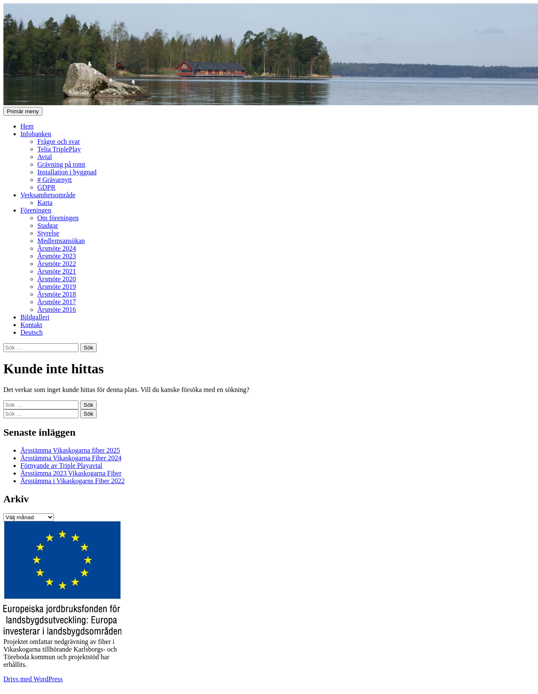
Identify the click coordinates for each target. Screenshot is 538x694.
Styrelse (48, 233)
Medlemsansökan (61, 240)
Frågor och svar (58, 141)
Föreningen (35, 210)
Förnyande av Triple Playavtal (61, 465)
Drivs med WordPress (33, 679)
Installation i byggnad (67, 172)
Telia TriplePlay (59, 149)
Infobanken (35, 133)
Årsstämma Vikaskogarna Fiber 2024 (70, 458)
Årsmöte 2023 (56, 256)
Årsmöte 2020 (56, 279)
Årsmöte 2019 (56, 286)
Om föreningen (57, 217)
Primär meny (23, 111)
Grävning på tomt (61, 164)
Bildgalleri (34, 317)
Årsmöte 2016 (56, 309)
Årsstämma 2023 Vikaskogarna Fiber (70, 473)
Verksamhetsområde (48, 195)
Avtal (44, 156)
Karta (45, 202)
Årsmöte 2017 (56, 301)
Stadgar (47, 225)
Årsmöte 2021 (56, 271)
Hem (27, 126)
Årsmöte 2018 (56, 294)
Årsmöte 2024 (56, 248)
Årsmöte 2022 (56, 263)
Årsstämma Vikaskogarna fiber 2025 (70, 450)
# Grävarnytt (54, 179)
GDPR (46, 187)
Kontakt (31, 324)
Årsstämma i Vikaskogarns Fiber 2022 (72, 480)
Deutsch (31, 332)
